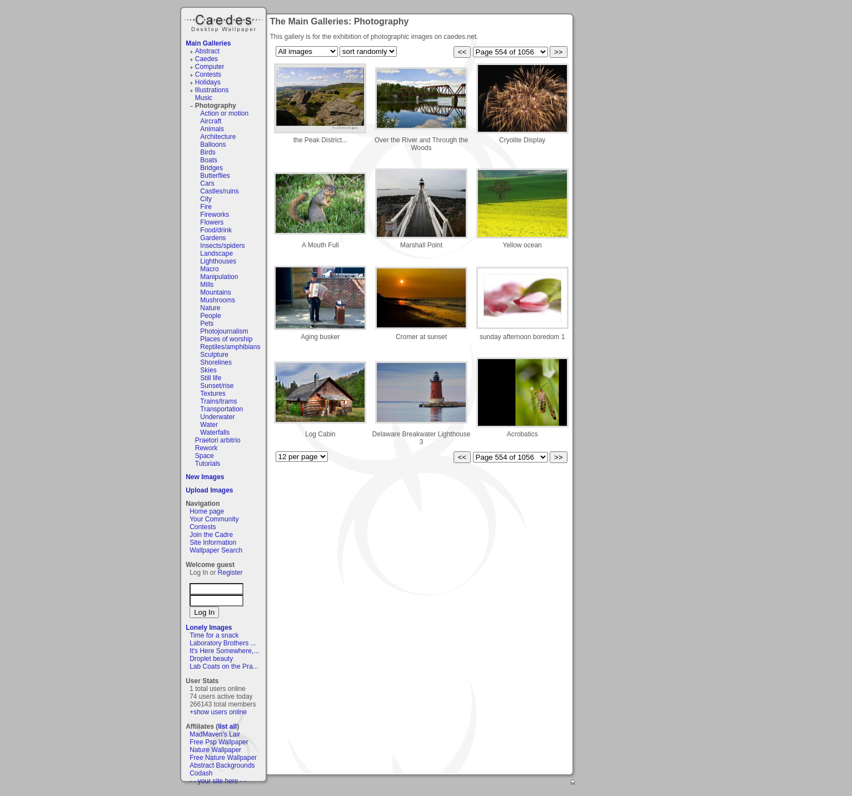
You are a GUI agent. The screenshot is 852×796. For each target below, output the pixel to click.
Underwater (217, 417)
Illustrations (212, 90)
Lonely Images (209, 627)
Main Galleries (208, 43)
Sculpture (214, 355)
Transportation (221, 409)
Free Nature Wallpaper (223, 758)
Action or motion (224, 113)
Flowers (211, 222)
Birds (207, 152)
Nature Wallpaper (215, 750)
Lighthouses (218, 261)
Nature (210, 308)
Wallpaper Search (216, 550)
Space (204, 456)
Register (230, 572)
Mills (206, 284)
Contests (208, 74)
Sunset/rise (216, 386)
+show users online (218, 712)
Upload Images (209, 490)
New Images (205, 477)
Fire (206, 207)
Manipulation (219, 277)
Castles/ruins (219, 191)
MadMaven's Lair (215, 734)
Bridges (211, 168)
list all (227, 726)
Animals (212, 129)
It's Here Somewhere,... (224, 651)
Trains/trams (218, 401)
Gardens (213, 238)
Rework (206, 448)
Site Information (213, 542)
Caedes (224, 21)
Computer (210, 67)
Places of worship (226, 339)
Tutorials (208, 463)
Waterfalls (215, 432)
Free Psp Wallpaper (219, 742)
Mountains (215, 292)
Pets (206, 323)
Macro (209, 269)
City (206, 199)
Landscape (216, 253)
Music (203, 98)
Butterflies (215, 176)
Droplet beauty (211, 659)
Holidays (208, 82)
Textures (212, 393)
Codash (201, 773)
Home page (207, 511)
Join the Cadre (211, 535)
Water (209, 425)
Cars (207, 183)
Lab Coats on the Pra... (224, 666)
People (210, 316)
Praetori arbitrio (218, 440)
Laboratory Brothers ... (223, 643)
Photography (215, 106)
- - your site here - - (218, 781)
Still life (210, 378)
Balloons (213, 144)
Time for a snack (214, 635)
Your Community (214, 519)
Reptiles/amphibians (230, 347)
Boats (208, 160)
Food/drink (216, 230)
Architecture (218, 137)
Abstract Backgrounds (222, 765)
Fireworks (214, 214)
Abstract (207, 51)
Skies (208, 370)
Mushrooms (217, 300)
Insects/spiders (222, 246)
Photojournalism (224, 331)
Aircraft (210, 121)
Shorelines (216, 362)
